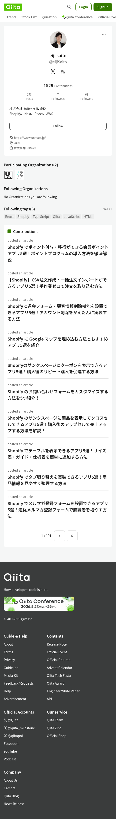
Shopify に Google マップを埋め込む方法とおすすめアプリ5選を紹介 (57, 342)
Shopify (23, 216)
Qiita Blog (11, 796)
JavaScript (72, 216)
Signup (103, 6)
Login (83, 6)
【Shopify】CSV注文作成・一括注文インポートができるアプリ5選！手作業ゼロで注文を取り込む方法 (57, 283)
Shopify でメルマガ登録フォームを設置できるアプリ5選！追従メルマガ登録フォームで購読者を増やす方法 (57, 509)
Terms (8, 652)
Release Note (57, 644)
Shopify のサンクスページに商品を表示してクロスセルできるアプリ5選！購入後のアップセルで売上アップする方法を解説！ (57, 424)
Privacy (9, 659)
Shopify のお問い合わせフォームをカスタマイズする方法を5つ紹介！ (57, 394)
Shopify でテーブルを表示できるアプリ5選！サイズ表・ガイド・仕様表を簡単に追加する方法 (56, 453)
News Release (14, 803)
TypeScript (41, 216)
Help (7, 691)
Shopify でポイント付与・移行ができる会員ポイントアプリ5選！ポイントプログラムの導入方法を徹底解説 (58, 253)
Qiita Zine (54, 728)
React (9, 216)
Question (49, 17)
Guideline (11, 667)
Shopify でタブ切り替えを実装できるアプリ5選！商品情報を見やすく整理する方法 (57, 480)
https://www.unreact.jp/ (30, 138)
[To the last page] (72, 535)
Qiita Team (55, 720)
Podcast (10, 759)
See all (107, 209)
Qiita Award (55, 683)
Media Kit (11, 675)
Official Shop (56, 735)
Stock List (29, 17)
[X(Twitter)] (53, 71)
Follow (58, 126)
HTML (88, 216)
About (8, 644)
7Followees (57, 96)
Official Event (57, 652)
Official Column (59, 659)
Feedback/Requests (19, 683)
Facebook (11, 743)
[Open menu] (104, 34)
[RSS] (63, 71)
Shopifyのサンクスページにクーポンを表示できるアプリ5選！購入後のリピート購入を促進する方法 (57, 368)
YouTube (10, 751)
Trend (11, 17)
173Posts (29, 96)
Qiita (56, 216)
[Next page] (59, 535)
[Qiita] (13, 7)
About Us (11, 780)
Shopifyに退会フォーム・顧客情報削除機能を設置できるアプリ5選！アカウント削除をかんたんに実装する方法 (57, 312)
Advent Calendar (59, 667)
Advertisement (15, 698)
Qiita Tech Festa (59, 675)
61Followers (86, 96)
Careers (9, 788)
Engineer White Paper (63, 691)
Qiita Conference (77, 17)
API (49, 698)
